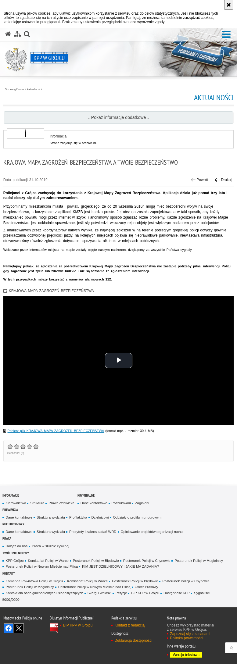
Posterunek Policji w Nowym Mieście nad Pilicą (41, 566)
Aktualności (34, 89)
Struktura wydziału (51, 517)
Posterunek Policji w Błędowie (96, 560)
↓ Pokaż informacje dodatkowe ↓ (118, 117)
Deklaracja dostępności (133, 640)
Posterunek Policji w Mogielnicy (198, 560)
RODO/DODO (11, 599)
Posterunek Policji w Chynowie (147, 560)
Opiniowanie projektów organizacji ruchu (152, 532)
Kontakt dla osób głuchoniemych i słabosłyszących (44, 593)
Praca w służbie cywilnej (50, 546)
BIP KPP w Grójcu (145, 593)
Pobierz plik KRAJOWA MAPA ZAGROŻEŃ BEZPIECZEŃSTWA (56, 431)
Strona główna (14, 89)
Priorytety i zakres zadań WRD (93, 532)
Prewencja (10, 509)
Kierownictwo (15, 503)
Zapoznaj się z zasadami (190, 634)
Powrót (199, 179)
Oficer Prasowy (146, 587)
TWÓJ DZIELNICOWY (15, 553)
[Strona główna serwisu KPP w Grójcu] (8, 34)
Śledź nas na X (19, 628)
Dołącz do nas (16, 546)
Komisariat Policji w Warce (48, 560)
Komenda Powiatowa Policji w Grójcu (34, 581)
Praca (6, 538)
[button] (226, 34)
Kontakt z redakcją (129, 625)
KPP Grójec (14, 560)
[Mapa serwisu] (17, 34)
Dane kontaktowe (94, 503)
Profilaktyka (78, 517)
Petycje (121, 593)
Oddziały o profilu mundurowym (137, 517)
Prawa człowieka (61, 503)
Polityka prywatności (186, 638)
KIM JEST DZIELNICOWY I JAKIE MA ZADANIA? (120, 566)
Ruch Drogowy (13, 524)
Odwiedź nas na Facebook (8, 628)
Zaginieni (142, 503)
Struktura (37, 503)
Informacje (10, 495)
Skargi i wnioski (99, 593)
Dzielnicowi (100, 517)
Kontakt (8, 573)
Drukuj (223, 179)
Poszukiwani (121, 503)
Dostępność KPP (176, 593)
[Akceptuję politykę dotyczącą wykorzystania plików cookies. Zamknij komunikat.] (228, 5)
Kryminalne (86, 495)
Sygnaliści (202, 593)
